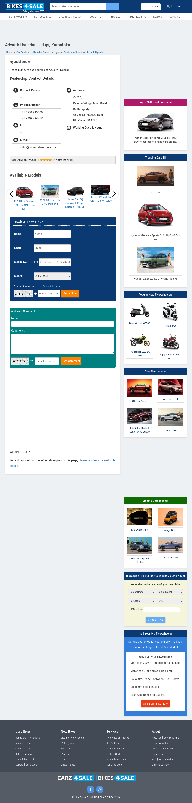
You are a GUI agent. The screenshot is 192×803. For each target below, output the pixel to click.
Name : (18, 234)
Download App (171, 737)
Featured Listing (114, 754)
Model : (18, 276)
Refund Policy (159, 754)
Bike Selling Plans (115, 748)
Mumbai (19, 743)
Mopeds (65, 754)
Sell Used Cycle (114, 764)
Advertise (164, 743)
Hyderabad (34, 737)
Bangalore (20, 737)
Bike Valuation (113, 743)
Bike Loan (116, 17)
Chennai (19, 748)
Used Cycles (32, 764)
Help (154, 743)
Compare (174, 17)
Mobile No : (21, 262)
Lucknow (28, 754)
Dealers (157, 17)
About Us (156, 737)
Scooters (65, 748)
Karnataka (150, 7)
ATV (63, 759)
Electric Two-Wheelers (72, 737)
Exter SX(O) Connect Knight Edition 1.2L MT (75, 203)
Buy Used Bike (42, 17)
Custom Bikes (68, 764)
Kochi (29, 748)
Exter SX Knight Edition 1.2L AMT (101, 199)
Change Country (160, 764)
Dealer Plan (96, 17)
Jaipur (34, 759)
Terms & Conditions (52, 286)
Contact (156, 748)
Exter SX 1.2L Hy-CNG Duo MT (49, 202)
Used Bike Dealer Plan (117, 759)
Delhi (18, 754)
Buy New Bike (138, 17)
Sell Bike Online (18, 17)
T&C (154, 759)
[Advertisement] (96, 30)
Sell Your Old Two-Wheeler (155, 634)
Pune (29, 743)
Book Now (70, 293)
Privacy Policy (166, 759)
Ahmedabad (21, 759)
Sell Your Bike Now (155, 704)
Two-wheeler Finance (117, 737)
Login (173, 7)
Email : (18, 248)
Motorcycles (67, 743)
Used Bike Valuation (70, 17)
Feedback (168, 748)
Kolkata (19, 764)
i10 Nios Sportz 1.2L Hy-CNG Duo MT (24, 205)
